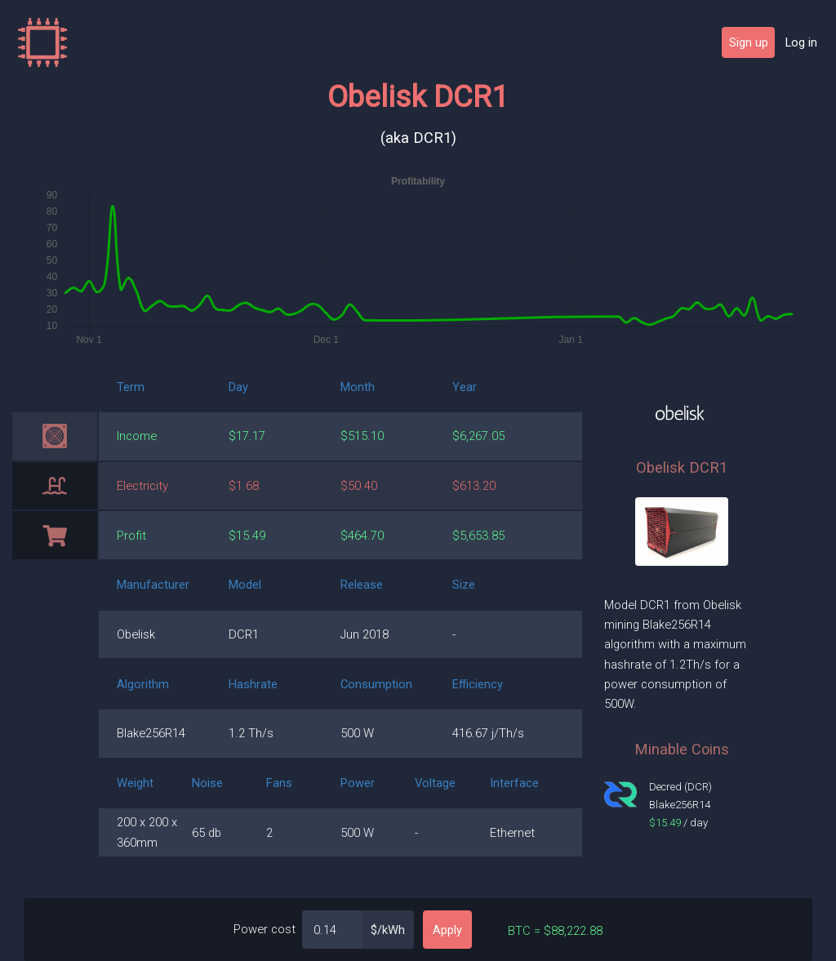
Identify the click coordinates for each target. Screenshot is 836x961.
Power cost (264, 929)
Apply (447, 930)
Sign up (748, 42)
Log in (801, 42)
